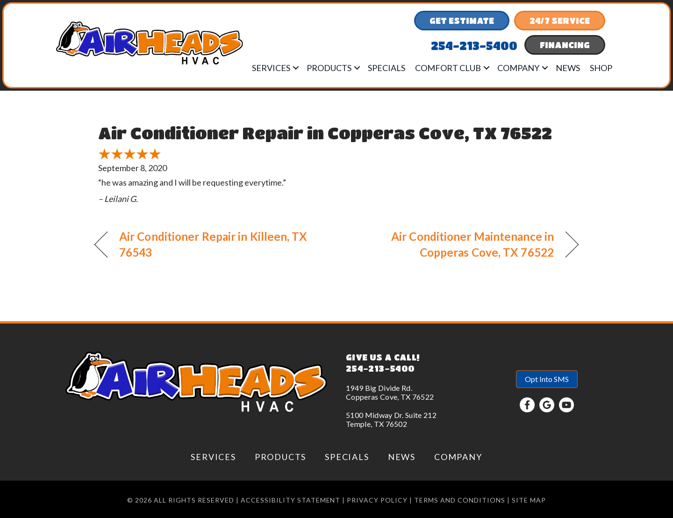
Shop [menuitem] (601, 68)
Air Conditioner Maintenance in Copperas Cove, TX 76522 (452, 244)
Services (213, 457)
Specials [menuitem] (386, 68)
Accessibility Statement (291, 500)
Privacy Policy (377, 500)
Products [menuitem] (329, 68)
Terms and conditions (459, 500)
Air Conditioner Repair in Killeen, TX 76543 (213, 244)
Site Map (529, 500)
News (401, 457)
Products (280, 457)
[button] (295, 68)
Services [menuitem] (271, 68)
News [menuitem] (568, 68)
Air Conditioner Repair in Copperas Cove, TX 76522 (325, 132)
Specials (347, 457)
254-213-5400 (380, 368)
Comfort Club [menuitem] (448, 68)
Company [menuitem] (518, 68)
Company (458, 457)
